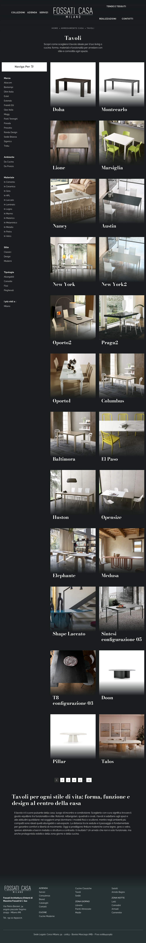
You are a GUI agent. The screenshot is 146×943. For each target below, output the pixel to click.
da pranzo (9, 166)
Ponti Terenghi (10, 118)
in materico (9, 217)
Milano (7, 306)
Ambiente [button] (9, 156)
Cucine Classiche (83, 888)
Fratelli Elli (9, 105)
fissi (6, 285)
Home (55, 28)
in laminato (9, 204)
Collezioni (18, 12)
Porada (7, 123)
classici (7, 251)
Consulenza (44, 895)
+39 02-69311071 (14, 917)
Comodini (116, 905)
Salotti (115, 888)
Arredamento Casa (72, 28)
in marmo (8, 213)
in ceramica (9, 186)
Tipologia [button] (9, 272)
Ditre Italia (9, 91)
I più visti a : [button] (10, 301)
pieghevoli (9, 290)
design (7, 256)
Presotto (8, 127)
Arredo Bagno (118, 891)
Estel (6, 96)
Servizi (44, 12)
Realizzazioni (107, 18)
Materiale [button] (9, 177)
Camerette (117, 912)
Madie (78, 912)
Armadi (115, 908)
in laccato (9, 199)
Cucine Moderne (47, 916)
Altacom (8, 82)
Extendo (8, 100)
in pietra (8, 231)
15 (89, 779)
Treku (6, 145)
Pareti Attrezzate (83, 908)
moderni (8, 260)
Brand (42, 899)
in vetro (7, 236)
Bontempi (8, 87)
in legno (8, 208)
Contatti (127, 18)
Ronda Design (10, 132)
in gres (7, 190)
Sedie (78, 895)
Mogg (6, 114)
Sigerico (8, 141)
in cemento (9, 181)
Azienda (32, 12)
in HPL (7, 195)
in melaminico (10, 222)
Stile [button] (6, 247)
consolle (8, 281)
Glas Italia (8, 109)
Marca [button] (7, 77)
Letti (114, 901)
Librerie (78, 905)
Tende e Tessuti (116, 6)
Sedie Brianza (10, 136)
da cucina (9, 161)
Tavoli (90, 28)
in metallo (8, 227)
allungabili (9, 276)
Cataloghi (43, 902)
